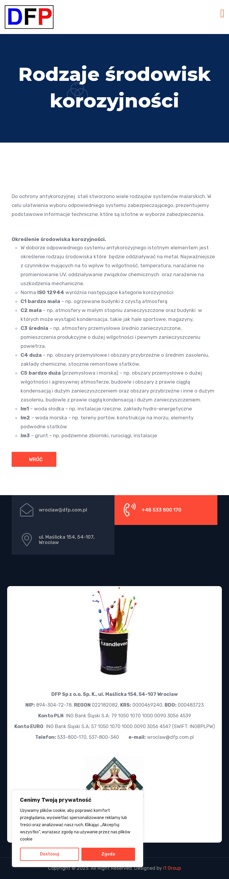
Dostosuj (49, 854)
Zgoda (108, 854)
